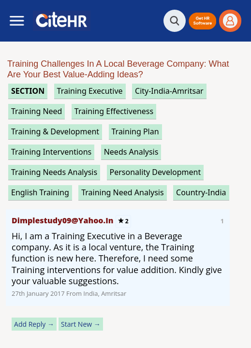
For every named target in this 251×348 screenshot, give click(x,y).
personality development (155, 172)
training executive (90, 91)
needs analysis (131, 151)
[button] (202, 21)
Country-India (201, 192)
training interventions (51, 151)
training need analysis (122, 192)
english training (40, 192)
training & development (55, 131)
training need (36, 111)
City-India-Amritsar (169, 91)
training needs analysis (54, 172)
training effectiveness (113, 111)
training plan (135, 131)
